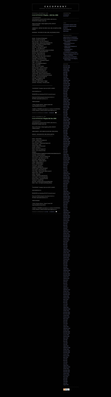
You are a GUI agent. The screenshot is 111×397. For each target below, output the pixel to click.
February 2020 (66, 336)
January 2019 (66, 315)
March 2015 (65, 241)
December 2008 (66, 123)
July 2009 (65, 135)
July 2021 (65, 363)
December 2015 (66, 255)
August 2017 (65, 288)
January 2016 (66, 257)
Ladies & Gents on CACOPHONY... (70, 37)
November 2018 (66, 312)
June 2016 (65, 265)
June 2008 (65, 114)
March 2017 (65, 280)
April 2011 (65, 165)
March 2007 (65, 90)
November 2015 (66, 254)
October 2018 (66, 310)
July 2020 (65, 344)
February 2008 (66, 107)
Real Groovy (65, 31)
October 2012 (66, 194)
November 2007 (66, 102)
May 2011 (65, 167)
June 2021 (65, 362)
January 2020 (66, 334)
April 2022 (65, 378)
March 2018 (65, 299)
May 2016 (65, 263)
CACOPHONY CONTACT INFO (69, 24)
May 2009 (65, 131)
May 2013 (65, 205)
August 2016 (65, 268)
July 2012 (65, 189)
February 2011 (66, 162)
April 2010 (65, 148)
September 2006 (66, 80)
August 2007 (65, 98)
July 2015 (65, 247)
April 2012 (65, 185)
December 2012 (66, 197)
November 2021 (66, 370)
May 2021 (65, 360)
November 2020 (66, 350)
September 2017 (66, 289)
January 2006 (66, 69)
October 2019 (66, 329)
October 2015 (66, 252)
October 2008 (66, 120)
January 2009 (66, 125)
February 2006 (66, 70)
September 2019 (66, 328)
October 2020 (66, 349)
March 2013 (65, 202)
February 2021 (66, 355)
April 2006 (65, 72)
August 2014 (65, 230)
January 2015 (66, 238)
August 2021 (65, 365)
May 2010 (65, 149)
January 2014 (66, 218)
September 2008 (66, 119)
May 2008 (65, 112)
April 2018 (65, 300)
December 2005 (66, 67)
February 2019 (66, 317)
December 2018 (66, 313)
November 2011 (66, 177)
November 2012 (66, 196)
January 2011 (66, 160)
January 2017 (66, 276)
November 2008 (66, 122)
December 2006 (66, 85)
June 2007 (65, 94)
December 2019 (66, 333)
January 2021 (66, 354)
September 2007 (66, 99)
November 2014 (66, 235)
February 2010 (66, 144)
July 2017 (65, 286)
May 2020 (65, 341)
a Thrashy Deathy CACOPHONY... (70, 56)
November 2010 (66, 157)
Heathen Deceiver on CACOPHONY (70, 38)
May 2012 (65, 186)
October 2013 (66, 214)
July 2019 (65, 325)
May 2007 (65, 93)
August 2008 (65, 117)
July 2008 (65, 115)
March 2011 (65, 164)
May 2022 (65, 379)
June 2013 (65, 207)
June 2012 (65, 188)
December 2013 (66, 217)
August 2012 (65, 191)
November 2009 (66, 141)
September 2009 (66, 138)
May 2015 (65, 244)
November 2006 (66, 83)
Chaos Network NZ (67, 29)
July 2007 (65, 96)
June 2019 (65, 323)
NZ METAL (65, 28)
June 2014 (65, 226)
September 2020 (66, 347)
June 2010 (65, 151)
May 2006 (65, 74)
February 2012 (66, 181)
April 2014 (65, 223)
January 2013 (66, 199)
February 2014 (66, 220)
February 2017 (66, 278)
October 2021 (66, 368)
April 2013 (65, 204)
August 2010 (65, 154)
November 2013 (66, 215)
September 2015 (66, 251)
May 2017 (65, 283)
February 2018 (66, 297)
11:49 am (46, 211)
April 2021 (65, 358)
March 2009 (65, 128)
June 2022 (65, 381)
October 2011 (66, 175)
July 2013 (65, 209)
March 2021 (65, 357)
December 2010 (66, 159)
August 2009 (65, 136)
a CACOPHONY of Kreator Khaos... (70, 52)
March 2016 (65, 260)
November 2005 (66, 65)
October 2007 (66, 101)
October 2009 (66, 139)
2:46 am (46, 112)
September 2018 (66, 309)
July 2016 (65, 267)
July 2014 (65, 228)
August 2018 (65, 307)
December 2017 (66, 294)
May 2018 (65, 302)
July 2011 (65, 170)
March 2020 (65, 338)
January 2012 (66, 180)
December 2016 (66, 275)
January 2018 (66, 296)
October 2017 (66, 291)
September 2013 (66, 212)
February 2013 (66, 201)
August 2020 (65, 346)
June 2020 (65, 342)
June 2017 (65, 284)
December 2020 (66, 352)
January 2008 (66, 106)
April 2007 (65, 91)
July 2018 (65, 305)
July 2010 (65, 152)
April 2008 (65, 111)
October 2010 (66, 156)
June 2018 (65, 304)
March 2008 (65, 109)
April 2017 (65, 281)
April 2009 (65, 130)
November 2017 (66, 292)
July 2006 (65, 77)
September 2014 (66, 231)
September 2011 (66, 173)
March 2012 (65, 183)
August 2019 (65, 326)
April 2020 (65, 339)
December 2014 (66, 236)
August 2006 (65, 78)
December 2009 (66, 143)
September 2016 (66, 270)
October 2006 (66, 82)
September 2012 (66, 193)
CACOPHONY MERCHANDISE (69, 26)
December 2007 (66, 104)
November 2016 (66, 273)
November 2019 (66, 331)
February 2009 (66, 127)
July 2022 (65, 383)
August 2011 (65, 172)
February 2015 (66, 239)
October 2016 (66, 272)
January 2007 (66, 86)
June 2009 (65, 133)
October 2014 (66, 233)
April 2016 (65, 262)
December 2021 (66, 371)
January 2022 (66, 373)
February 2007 (66, 88)
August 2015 (65, 249)
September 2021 (66, 366)
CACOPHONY (66, 16)
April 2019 (65, 320)
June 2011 (65, 168)
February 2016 (66, 259)
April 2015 (65, 243)
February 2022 (66, 375)
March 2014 (65, 222)
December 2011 (66, 178)
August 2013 (65, 210)
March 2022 (65, 376)
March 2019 (65, 318)
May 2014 (65, 225)
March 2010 (65, 146)
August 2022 (65, 384)
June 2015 (65, 246)
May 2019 (65, 321)
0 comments (51, 112)
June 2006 (65, 75)
